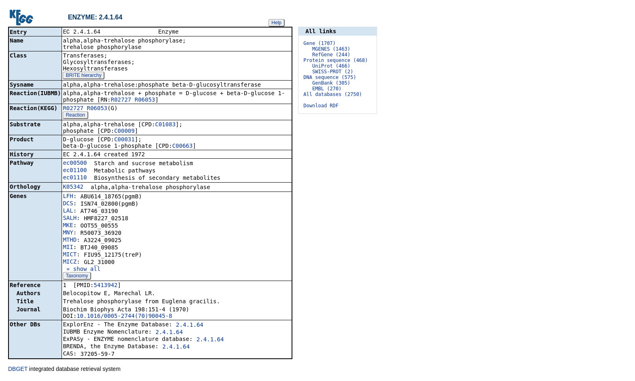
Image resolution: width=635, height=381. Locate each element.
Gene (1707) (319, 43)
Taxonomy (77, 276)
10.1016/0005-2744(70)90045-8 (124, 316)
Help (276, 23)
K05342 (73, 187)
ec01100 (75, 171)
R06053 (144, 100)
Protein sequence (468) (335, 60)
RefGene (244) (331, 54)
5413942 (105, 286)
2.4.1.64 (189, 325)
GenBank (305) (331, 83)
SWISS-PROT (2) (332, 71)
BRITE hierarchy (83, 76)
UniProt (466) (331, 66)
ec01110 (75, 178)
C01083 (165, 125)
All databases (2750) (332, 94)
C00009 (124, 131)
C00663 (182, 146)
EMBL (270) (326, 89)
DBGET (18, 369)
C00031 (124, 140)
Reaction (75, 116)
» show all (81, 269)
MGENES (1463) (331, 49)
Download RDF (321, 106)
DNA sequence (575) (329, 77)
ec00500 (75, 163)
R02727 (121, 100)
